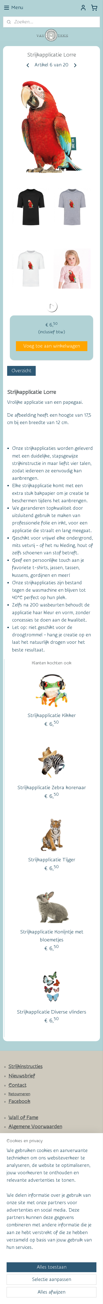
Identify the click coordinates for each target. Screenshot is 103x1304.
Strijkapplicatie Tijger (51, 860)
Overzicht (21, 370)
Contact (17, 1085)
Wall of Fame (23, 1117)
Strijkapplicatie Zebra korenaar (52, 788)
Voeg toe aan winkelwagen (51, 346)
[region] (51, 1201)
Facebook (19, 1101)
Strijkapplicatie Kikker (52, 715)
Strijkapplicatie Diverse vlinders (51, 1012)
